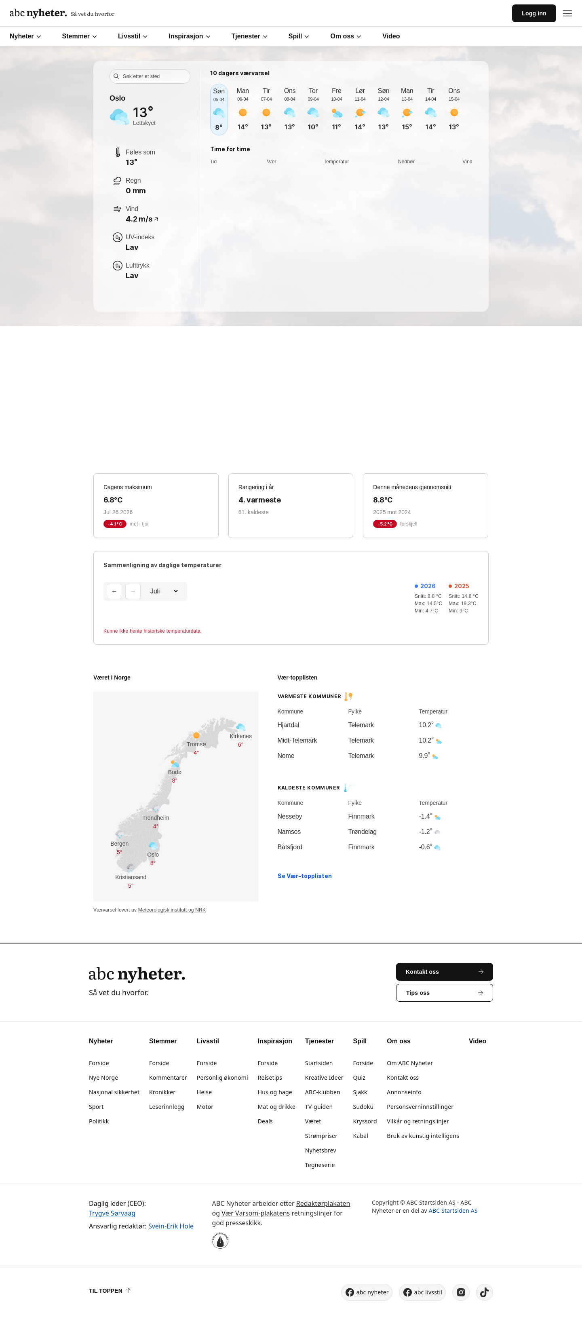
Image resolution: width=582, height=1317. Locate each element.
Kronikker (162, 1092)
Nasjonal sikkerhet (114, 1092)
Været (313, 1121)
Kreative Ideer (324, 1077)
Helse (204, 1092)
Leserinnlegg (167, 1106)
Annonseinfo (404, 1092)
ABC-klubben (322, 1092)
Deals (265, 1121)
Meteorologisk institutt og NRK (172, 910)
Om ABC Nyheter (410, 1063)
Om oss (345, 36)
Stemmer (79, 36)
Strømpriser (321, 1136)
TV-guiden (319, 1106)
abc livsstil (422, 1292)
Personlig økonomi (222, 1077)
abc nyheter (367, 1292)
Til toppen (110, 1290)
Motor (205, 1106)
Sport (96, 1106)
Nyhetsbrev (320, 1150)
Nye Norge (103, 1077)
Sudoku (363, 1106)
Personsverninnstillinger (420, 1106)
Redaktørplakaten (323, 1203)
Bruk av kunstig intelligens (423, 1136)
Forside (99, 1063)
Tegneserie (320, 1165)
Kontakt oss (403, 1077)
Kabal (361, 1136)
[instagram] (461, 1292)
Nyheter (25, 36)
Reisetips (270, 1077)
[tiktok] (484, 1292)
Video (391, 36)
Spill (299, 36)
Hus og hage (275, 1092)
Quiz (359, 1077)
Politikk (99, 1121)
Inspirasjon (189, 36)
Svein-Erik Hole (171, 1226)
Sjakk (360, 1092)
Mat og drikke (276, 1106)
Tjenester (250, 36)
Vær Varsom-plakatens (255, 1213)
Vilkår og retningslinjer (418, 1121)
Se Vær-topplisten (305, 875)
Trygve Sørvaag (112, 1213)
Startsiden (319, 1063)
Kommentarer (168, 1077)
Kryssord (365, 1121)
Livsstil (133, 36)
